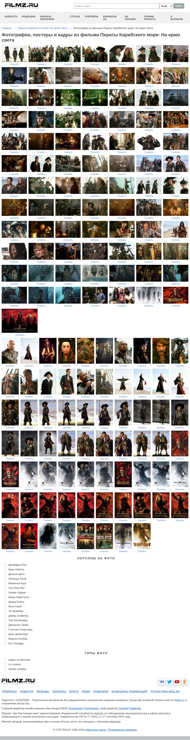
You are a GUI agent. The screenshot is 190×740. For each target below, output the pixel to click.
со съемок (14, 664)
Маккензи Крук (17, 583)
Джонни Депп (16, 574)
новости (11, 16)
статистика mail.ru (165, 691)
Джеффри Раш (17, 564)
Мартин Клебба (17, 638)
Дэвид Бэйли (16, 601)
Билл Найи (15, 606)
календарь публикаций (129, 691)
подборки (100, 691)
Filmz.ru (179, 700)
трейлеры (91, 16)
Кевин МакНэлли (18, 597)
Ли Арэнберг (16, 611)
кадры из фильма (19, 659)
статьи (75, 16)
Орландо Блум (17, 578)
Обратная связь (95, 729)
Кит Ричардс (16, 643)
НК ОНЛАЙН (130, 17)
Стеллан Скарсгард (20, 629)
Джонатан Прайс (18, 625)
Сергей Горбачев (130, 708)
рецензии (28, 16)
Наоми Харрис (17, 592)
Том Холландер (17, 620)
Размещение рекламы (122, 729)
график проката (150, 17)
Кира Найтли (16, 569)
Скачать (14, 64)
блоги (73, 691)
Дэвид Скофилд (18, 615)
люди (86, 691)
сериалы (59, 691)
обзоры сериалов (47, 17)
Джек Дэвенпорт (18, 634)
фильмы (42, 691)
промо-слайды (17, 669)
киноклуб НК (110, 17)
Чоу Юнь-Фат (16, 588)
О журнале (177, 17)
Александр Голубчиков (83, 708)
